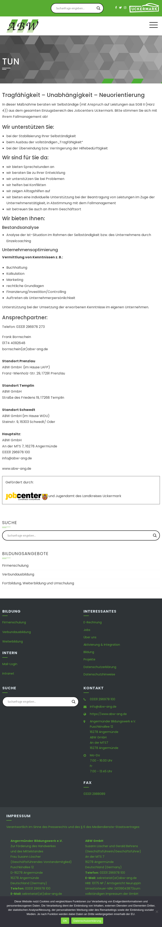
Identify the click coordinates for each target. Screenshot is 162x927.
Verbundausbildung (18, 574)
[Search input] (75, 8)
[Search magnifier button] (98, 8)
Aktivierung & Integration (102, 645)
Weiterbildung (12, 641)
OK (65, 920)
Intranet (8, 673)
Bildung (89, 652)
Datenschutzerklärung (100, 667)
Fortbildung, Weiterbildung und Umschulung (38, 583)
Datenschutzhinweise (99, 674)
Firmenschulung (15, 565)
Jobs (87, 630)
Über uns (90, 637)
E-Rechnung (93, 622)
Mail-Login (9, 664)
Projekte (89, 659)
